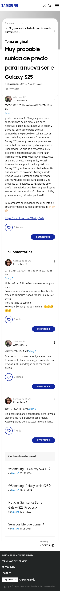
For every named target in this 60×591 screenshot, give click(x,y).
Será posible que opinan (25, 524)
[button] (49, 98)
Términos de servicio (15, 561)
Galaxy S (9, 113)
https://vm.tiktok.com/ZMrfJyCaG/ (24, 218)
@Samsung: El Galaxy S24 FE (28, 469)
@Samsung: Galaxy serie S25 (28, 486)
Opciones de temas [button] (49, 31)
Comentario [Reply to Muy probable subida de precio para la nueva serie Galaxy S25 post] (43, 237)
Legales (6, 573)
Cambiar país (27, 579)
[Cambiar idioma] (10, 579)
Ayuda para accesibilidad (17, 555)
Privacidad (8, 567)
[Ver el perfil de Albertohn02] (19, 97)
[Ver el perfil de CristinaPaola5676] (22, 261)
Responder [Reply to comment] (43, 329)
